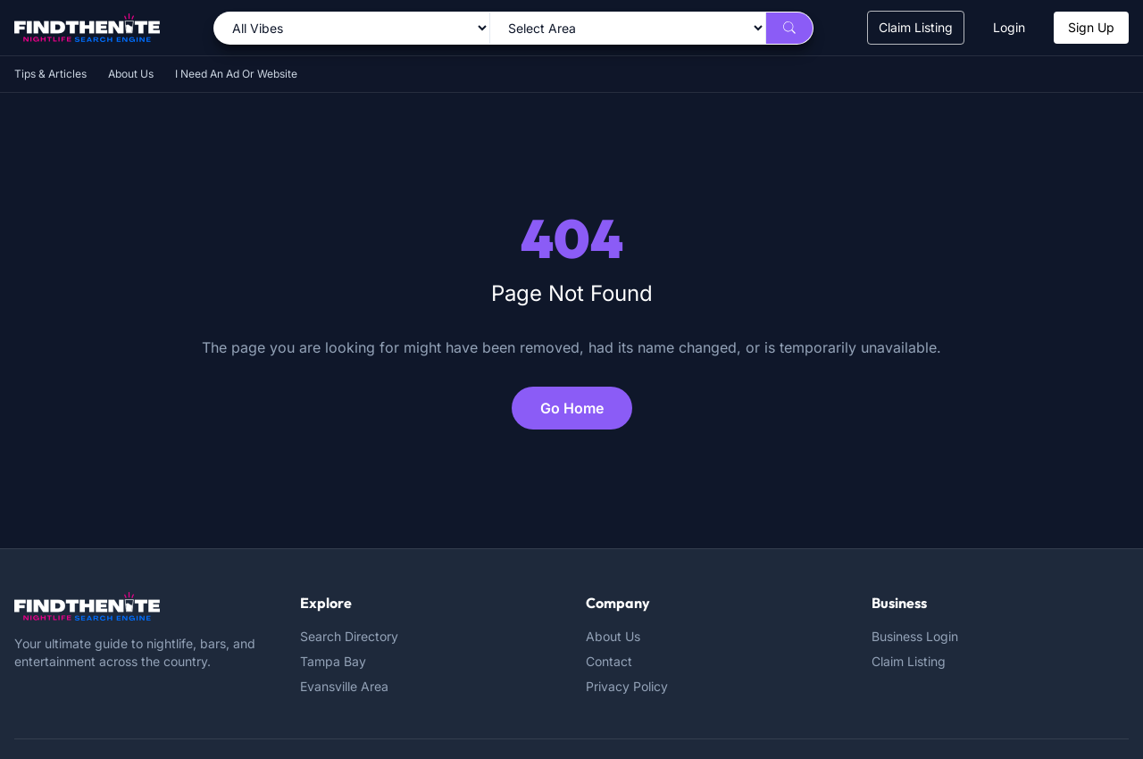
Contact (609, 661)
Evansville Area (344, 686)
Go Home (572, 408)
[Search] (789, 28)
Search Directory (349, 636)
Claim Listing (916, 27)
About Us (131, 73)
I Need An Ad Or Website (236, 73)
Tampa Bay (333, 661)
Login (1009, 27)
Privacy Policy (627, 686)
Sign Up (1091, 27)
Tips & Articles (50, 73)
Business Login (915, 636)
